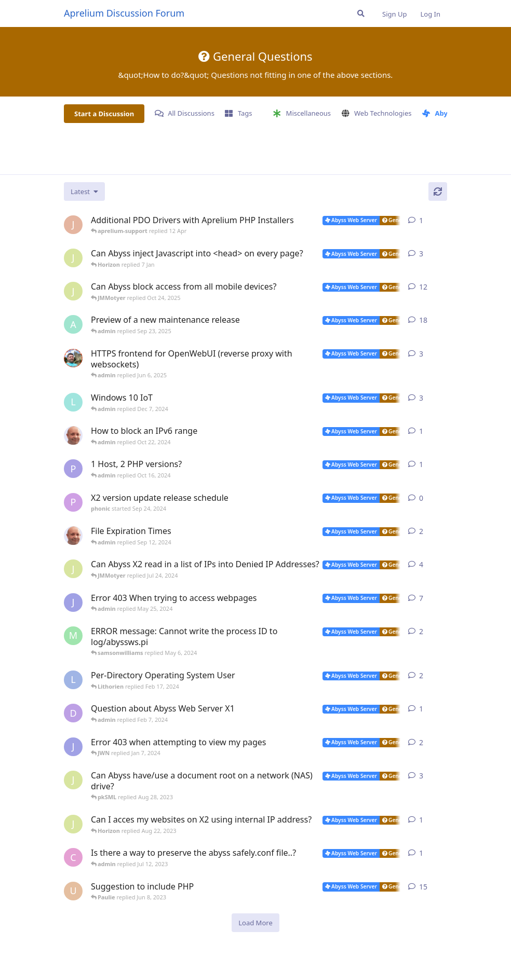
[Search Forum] (361, 13)
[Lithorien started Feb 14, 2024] (73, 679)
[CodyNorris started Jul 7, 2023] (73, 857)
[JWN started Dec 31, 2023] (73, 746)
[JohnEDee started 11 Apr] (73, 224)
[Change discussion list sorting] (84, 191)
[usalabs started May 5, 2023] (73, 891)
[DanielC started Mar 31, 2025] (73, 358)
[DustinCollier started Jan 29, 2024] (73, 713)
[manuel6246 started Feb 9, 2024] (73, 635)
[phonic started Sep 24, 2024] (73, 502)
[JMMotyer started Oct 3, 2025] (73, 291)
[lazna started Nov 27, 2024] (73, 402)
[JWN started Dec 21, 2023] (73, 602)
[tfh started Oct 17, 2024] (73, 435)
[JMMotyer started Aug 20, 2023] (73, 780)
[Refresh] (437, 191)
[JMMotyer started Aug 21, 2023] (73, 824)
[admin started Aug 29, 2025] (73, 324)
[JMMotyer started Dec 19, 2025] (73, 258)
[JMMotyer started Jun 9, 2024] (73, 568)
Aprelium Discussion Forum (124, 13)
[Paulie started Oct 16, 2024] (73, 468)
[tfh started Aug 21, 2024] (73, 535)
